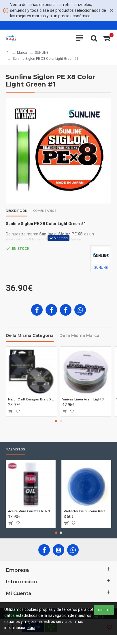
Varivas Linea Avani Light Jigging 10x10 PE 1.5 (85, 399)
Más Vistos (15, 449)
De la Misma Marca (79, 335)
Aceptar (104, 610)
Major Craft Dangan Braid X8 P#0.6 (31, 399)
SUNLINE (41, 53)
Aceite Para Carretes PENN (29, 511)
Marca (22, 53)
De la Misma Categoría (30, 335)
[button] (56, 421)
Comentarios (44, 211)
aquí (31, 627)
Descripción (16, 211)
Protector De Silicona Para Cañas (86, 511)
